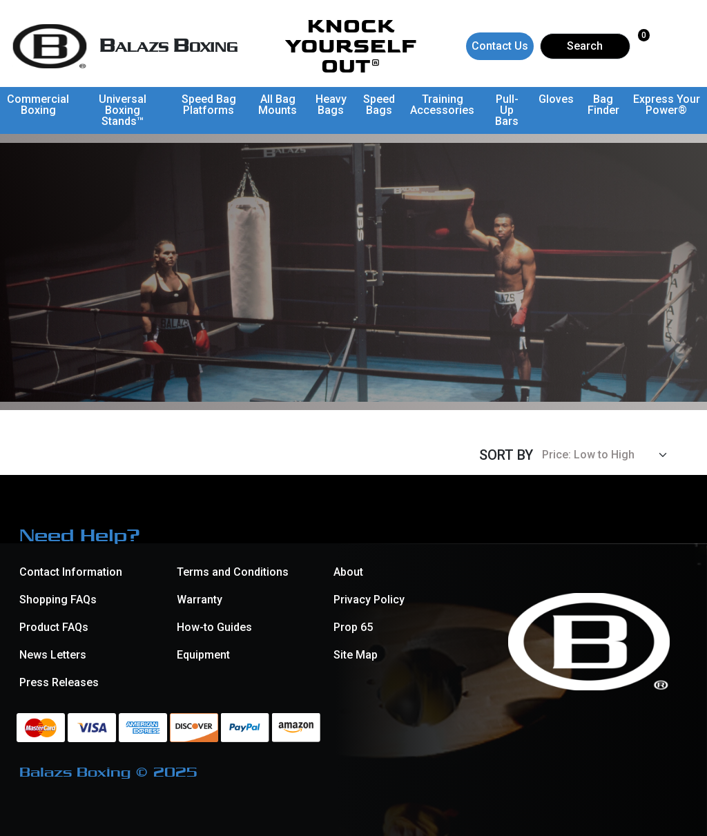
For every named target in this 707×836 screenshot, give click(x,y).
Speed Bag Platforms (209, 105)
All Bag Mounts (277, 105)
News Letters (52, 654)
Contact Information (70, 572)
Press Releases (59, 682)
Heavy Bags (331, 105)
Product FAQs (53, 627)
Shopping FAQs (58, 599)
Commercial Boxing (38, 105)
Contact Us (500, 45)
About (348, 572)
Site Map (355, 654)
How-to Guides (214, 627)
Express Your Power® (666, 105)
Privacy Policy (369, 599)
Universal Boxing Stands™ (122, 110)
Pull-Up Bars (507, 110)
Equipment (203, 654)
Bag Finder (603, 105)
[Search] (585, 46)
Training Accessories (442, 105)
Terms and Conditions (233, 572)
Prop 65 (353, 627)
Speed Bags (379, 105)
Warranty (199, 599)
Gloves (556, 99)
